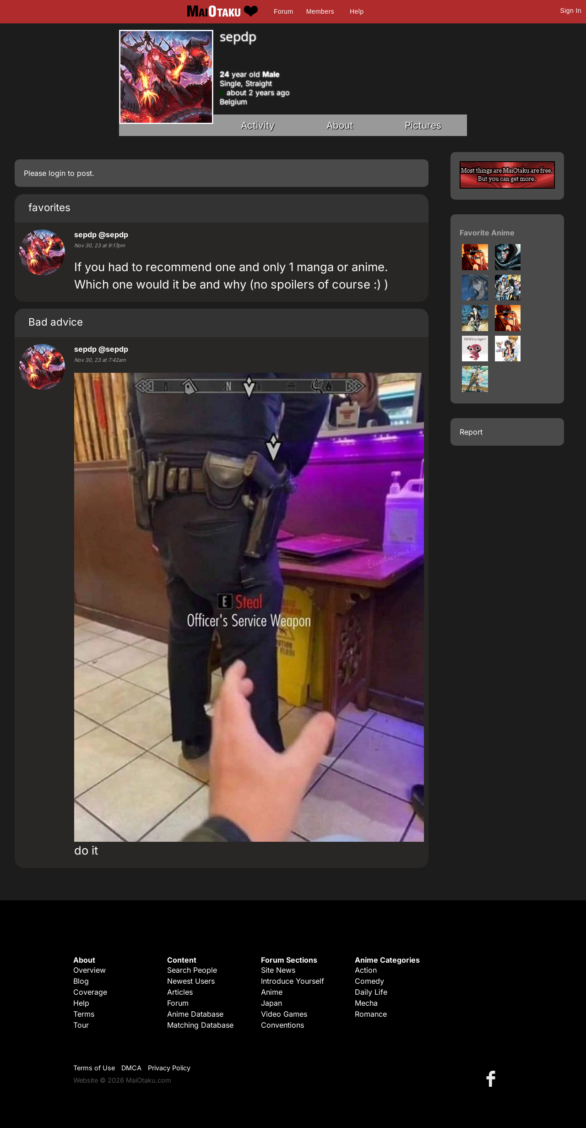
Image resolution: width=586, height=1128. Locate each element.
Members (320, 11)
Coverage (90, 992)
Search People (192, 970)
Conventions (282, 1025)
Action (366, 970)
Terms (83, 1014)
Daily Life (371, 992)
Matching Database (200, 1025)
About (339, 125)
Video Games (284, 1014)
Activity (258, 125)
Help (357, 11)
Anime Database (195, 1014)
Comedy (369, 981)
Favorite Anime (487, 232)
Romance (371, 1014)
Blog (81, 981)
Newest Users (191, 981)
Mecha (366, 1003)
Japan (271, 1003)
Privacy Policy (169, 1068)
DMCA (131, 1068)
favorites (49, 207)
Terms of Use (94, 1068)
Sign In (570, 10)
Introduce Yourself (292, 981)
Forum (283, 11)
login (57, 173)
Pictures (423, 125)
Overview (89, 970)
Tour (81, 1025)
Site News (278, 970)
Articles (180, 992)
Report (471, 431)
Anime (271, 992)
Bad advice (55, 322)
